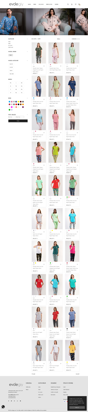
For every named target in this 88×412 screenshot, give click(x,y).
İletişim (27, 389)
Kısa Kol (11, 64)
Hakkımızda (28, 387)
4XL (21, 82)
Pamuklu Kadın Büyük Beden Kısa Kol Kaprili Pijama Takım (37, 202)
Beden (18, 79)
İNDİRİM (56, 4)
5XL (16, 92)
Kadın (29, 4)
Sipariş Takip (65, 394)
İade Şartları (53, 394)
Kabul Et (77, 407)
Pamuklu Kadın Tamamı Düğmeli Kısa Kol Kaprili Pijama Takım (38, 69)
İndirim (39, 397)
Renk (18, 98)
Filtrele (18, 121)
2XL (21, 89)
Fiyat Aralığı (18, 115)
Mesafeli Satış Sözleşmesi (55, 387)
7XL (16, 86)
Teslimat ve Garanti (54, 389)
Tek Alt (11, 70)
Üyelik (64, 387)
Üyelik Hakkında (66, 389)
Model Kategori (18, 60)
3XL (21, 86)
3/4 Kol (11, 67)
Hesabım (64, 392)
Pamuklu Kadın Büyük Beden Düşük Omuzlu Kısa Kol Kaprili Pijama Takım (72, 103)
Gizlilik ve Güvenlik (54, 392)
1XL (21, 92)
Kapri (11, 55)
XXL (10, 82)
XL (10, 86)
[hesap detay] (64, 4)
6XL (16, 89)
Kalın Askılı (12, 73)
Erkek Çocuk (49, 4)
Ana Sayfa (33, 39)
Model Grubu (18, 51)
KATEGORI (18, 39)
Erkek (34, 4)
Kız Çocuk (41, 4)
